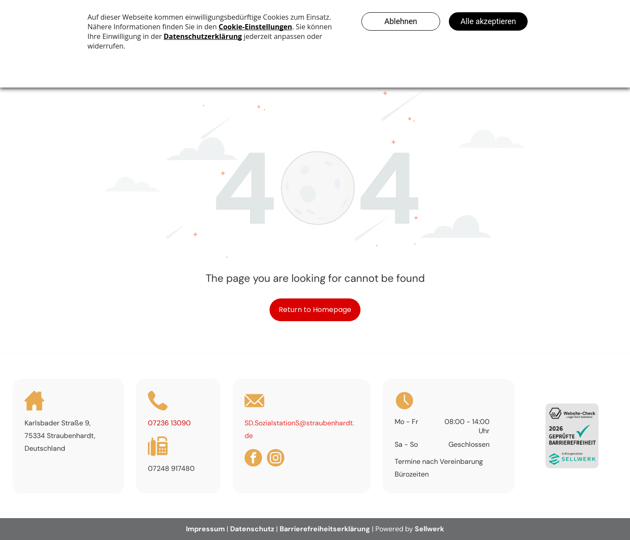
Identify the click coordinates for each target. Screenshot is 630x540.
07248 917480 (171, 468)
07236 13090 (169, 423)
